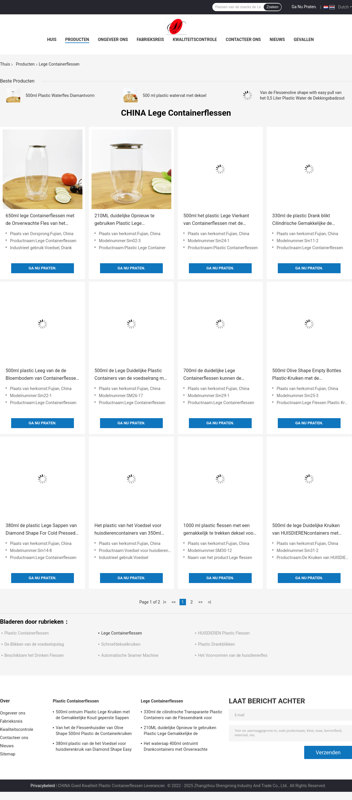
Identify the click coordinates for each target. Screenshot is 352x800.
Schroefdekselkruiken (121, 644)
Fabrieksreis (150, 39)
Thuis (5, 64)
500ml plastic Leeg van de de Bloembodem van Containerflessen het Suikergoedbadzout (42, 375)
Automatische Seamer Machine (129, 655)
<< (174, 602)
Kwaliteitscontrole (195, 39)
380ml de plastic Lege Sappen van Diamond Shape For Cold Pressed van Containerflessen (41, 530)
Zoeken (272, 7)
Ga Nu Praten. (304, 6)
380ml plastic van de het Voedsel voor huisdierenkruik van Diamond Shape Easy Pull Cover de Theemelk (94, 747)
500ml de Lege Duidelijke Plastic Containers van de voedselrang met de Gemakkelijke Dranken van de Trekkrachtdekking (131, 375)
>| (209, 602)
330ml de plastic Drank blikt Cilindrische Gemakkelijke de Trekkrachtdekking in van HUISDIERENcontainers (302, 220)
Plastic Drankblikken (216, 644)
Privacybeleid (43, 785)
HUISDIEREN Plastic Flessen (224, 633)
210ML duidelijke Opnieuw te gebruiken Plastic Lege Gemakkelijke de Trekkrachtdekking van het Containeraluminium (131, 220)
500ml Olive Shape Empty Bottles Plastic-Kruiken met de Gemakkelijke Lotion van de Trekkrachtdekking (306, 375)
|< (164, 602)
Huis (51, 39)
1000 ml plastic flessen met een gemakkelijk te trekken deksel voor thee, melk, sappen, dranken (219, 530)
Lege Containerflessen (121, 633)
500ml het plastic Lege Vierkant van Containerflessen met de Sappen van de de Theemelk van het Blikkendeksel (216, 220)
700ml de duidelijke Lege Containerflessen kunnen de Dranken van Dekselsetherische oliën (215, 375)
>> (200, 602)
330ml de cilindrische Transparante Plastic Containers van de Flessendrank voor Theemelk (183, 716)
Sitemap (7, 754)
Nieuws (277, 39)
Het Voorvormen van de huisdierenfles (233, 655)
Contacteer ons (243, 39)
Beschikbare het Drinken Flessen (34, 655)
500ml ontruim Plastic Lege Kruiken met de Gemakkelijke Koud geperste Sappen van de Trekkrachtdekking (93, 716)
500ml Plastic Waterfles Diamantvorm (60, 95)
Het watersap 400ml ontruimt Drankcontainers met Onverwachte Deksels (176, 747)
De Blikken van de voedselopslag (34, 644)
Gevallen (304, 39)
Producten (77, 39)
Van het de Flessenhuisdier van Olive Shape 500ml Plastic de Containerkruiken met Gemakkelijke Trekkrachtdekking (94, 731)
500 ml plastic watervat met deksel (175, 95)
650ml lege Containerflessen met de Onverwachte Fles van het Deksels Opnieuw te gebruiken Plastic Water (40, 220)
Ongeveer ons (113, 39)
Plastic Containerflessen (26, 633)
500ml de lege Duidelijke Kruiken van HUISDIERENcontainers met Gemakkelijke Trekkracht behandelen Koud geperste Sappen (308, 530)
